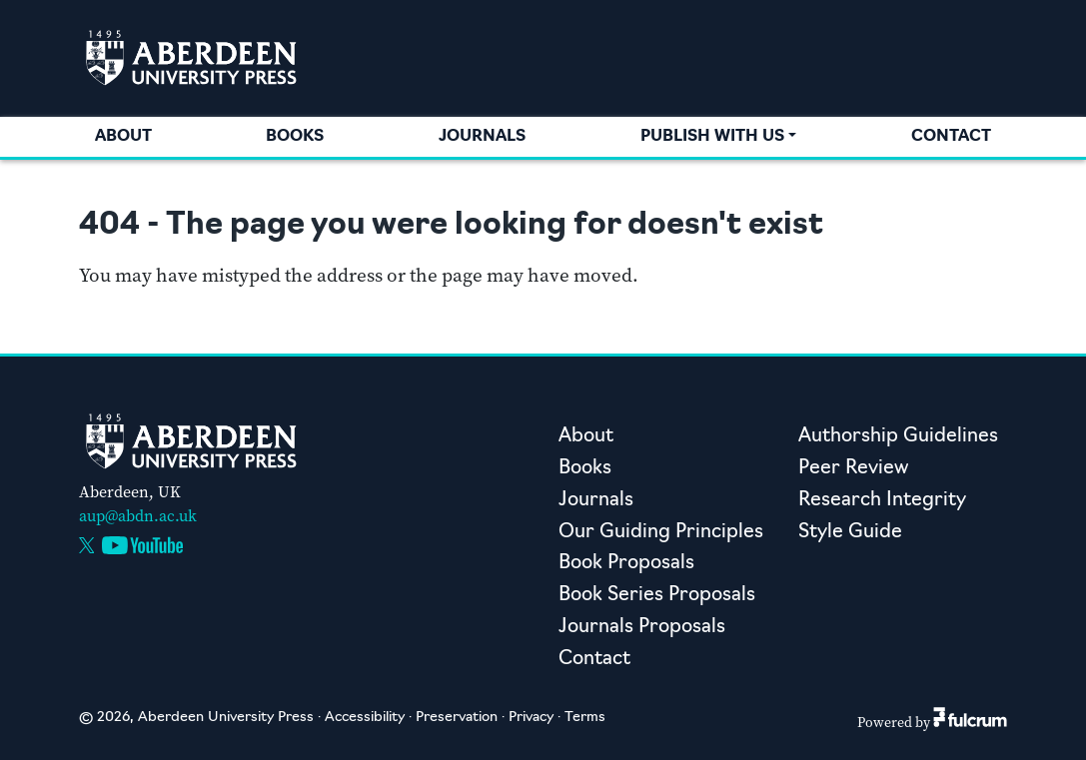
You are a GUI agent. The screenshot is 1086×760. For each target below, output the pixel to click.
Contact (951, 137)
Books (295, 137)
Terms (584, 717)
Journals (482, 137)
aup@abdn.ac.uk (138, 515)
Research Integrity (882, 500)
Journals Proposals (641, 627)
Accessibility (365, 717)
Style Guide (850, 532)
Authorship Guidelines (898, 436)
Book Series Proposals (656, 595)
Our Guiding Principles (660, 532)
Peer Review (853, 468)
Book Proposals (626, 563)
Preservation (457, 717)
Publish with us (712, 137)
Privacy (531, 717)
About (123, 137)
